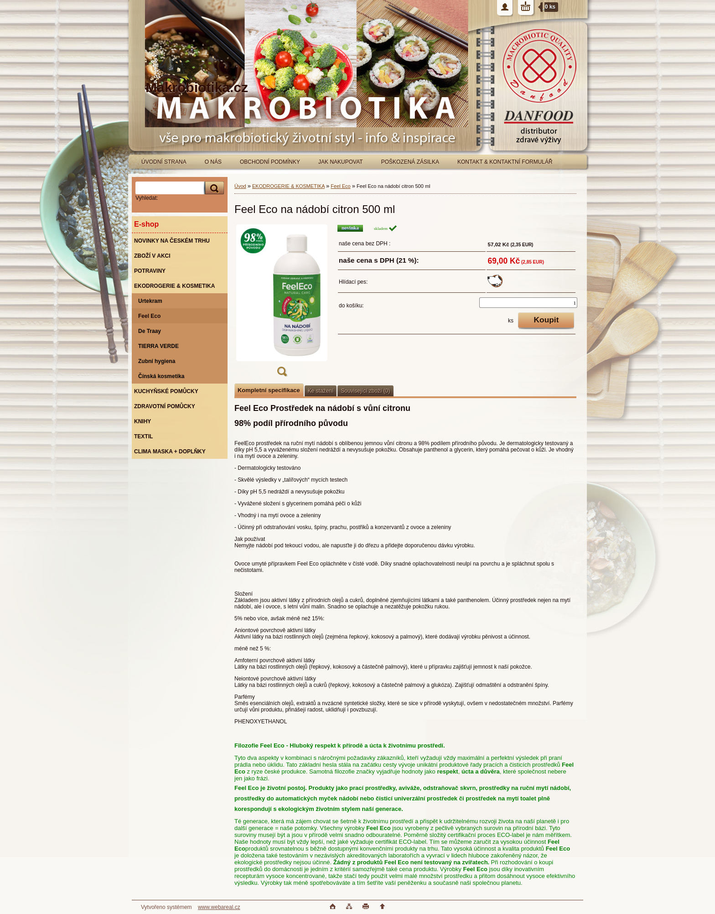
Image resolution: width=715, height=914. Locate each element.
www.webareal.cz (219, 907)
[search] (213, 188)
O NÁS (213, 162)
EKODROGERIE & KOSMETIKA (288, 186)
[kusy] (528, 302)
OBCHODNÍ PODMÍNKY (270, 162)
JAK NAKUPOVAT (340, 162)
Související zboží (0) (365, 391)
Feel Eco (340, 186)
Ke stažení (321, 391)
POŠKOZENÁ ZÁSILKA (410, 162)
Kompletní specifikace (269, 390)
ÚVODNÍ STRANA (164, 162)
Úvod (240, 186)
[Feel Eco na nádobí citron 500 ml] (281, 303)
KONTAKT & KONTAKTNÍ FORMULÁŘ (505, 162)
